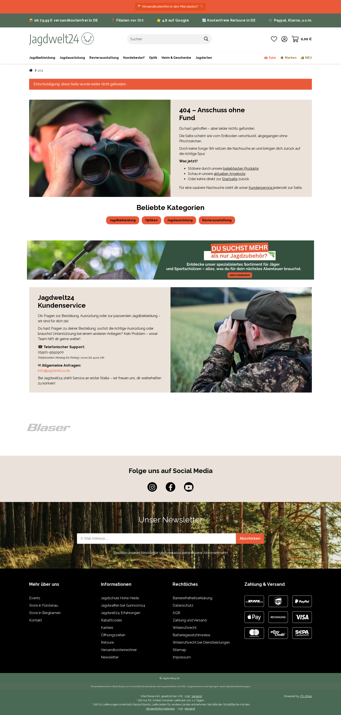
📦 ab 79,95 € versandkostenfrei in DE (63, 20)
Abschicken (250, 538)
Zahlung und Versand (190, 620)
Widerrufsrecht (185, 628)
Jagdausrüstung (180, 220)
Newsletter (110, 657)
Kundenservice (261, 188)
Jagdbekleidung (123, 220)
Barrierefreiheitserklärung (192, 598)
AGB (176, 613)
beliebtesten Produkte (241, 168)
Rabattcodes (111, 620)
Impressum (182, 657)
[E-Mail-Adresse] (156, 538)
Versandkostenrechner (119, 650)
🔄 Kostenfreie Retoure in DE (229, 20)
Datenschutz (183, 605)
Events (34, 598)
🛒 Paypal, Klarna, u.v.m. (290, 20)
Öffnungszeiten (113, 635)
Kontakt (35, 620)
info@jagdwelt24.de (54, 371)
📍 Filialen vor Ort (127, 20)
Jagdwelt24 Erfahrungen (120, 613)
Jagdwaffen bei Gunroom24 (123, 605)
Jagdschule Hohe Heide (120, 598)
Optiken (151, 220)
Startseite (229, 179)
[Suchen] (164, 39)
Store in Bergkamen (45, 613)
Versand (196, 696)
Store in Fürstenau (43, 605)
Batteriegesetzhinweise (191, 635)
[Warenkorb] (302, 39)
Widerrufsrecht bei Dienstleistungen (201, 642)
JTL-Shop (306, 696)
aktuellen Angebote (229, 174)
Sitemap (179, 650)
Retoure (107, 642)
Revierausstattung (217, 220)
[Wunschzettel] (274, 39)
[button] (284, 39)
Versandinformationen (160, 708)
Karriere (107, 628)
